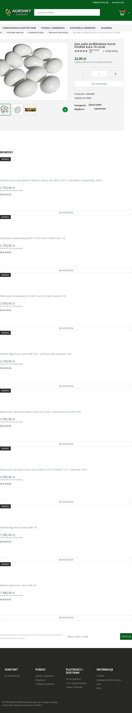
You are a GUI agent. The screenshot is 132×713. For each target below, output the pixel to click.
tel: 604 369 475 (12, 675)
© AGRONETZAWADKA (13, 702)
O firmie (100, 675)
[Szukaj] (67, 12)
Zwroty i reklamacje (45, 675)
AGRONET (90, 94)
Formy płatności (73, 679)
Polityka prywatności (45, 684)
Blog (99, 688)
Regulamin (40, 680)
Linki (99, 684)
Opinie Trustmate (74, 687)
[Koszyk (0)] (124, 13)
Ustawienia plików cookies (109, 680)
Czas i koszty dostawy (76, 683)
